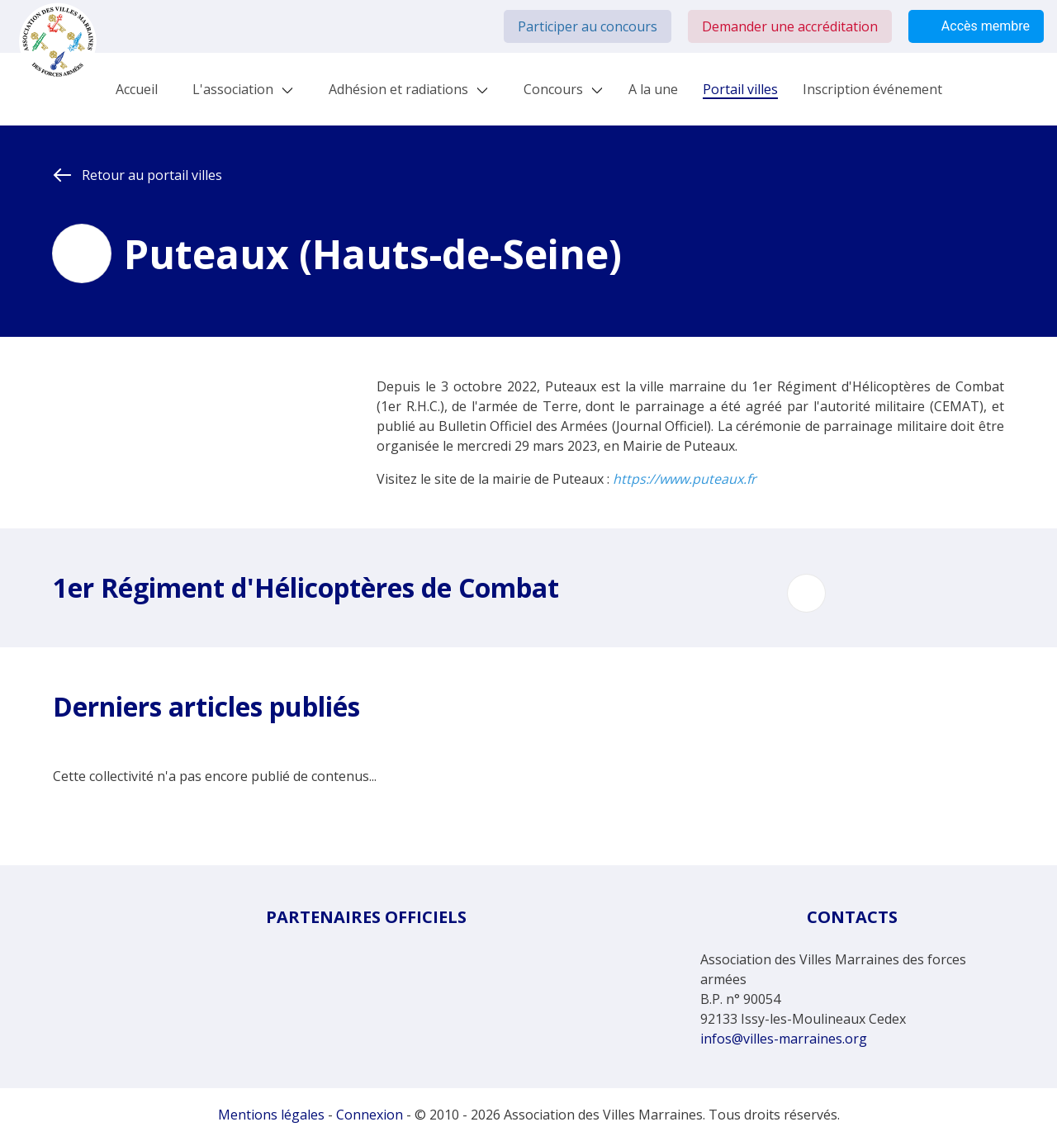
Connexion (369, 1114)
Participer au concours (587, 26)
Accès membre (976, 26)
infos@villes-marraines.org (783, 1039)
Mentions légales (271, 1114)
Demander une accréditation (790, 26)
